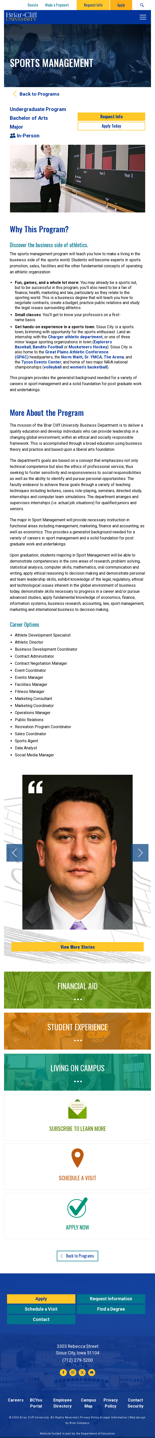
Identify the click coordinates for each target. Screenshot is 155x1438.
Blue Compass (80, 1423)
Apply (41, 1298)
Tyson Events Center (41, 362)
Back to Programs (39, 94)
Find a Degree (111, 1309)
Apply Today (111, 126)
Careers (16, 1400)
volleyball (53, 367)
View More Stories (78, 946)
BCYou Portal (36, 1403)
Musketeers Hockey (88, 347)
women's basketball (88, 367)
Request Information (111, 1298)
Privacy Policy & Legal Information (103, 1417)
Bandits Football (48, 347)
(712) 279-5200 (77, 1360)
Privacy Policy (111, 1403)
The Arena (114, 357)
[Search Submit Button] (142, 5)
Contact (41, 1319)
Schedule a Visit (41, 1309)
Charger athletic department (75, 337)
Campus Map (88, 1403)
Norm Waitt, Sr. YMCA (81, 357)
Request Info (111, 117)
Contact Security (135, 1403)
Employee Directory (62, 1403)
